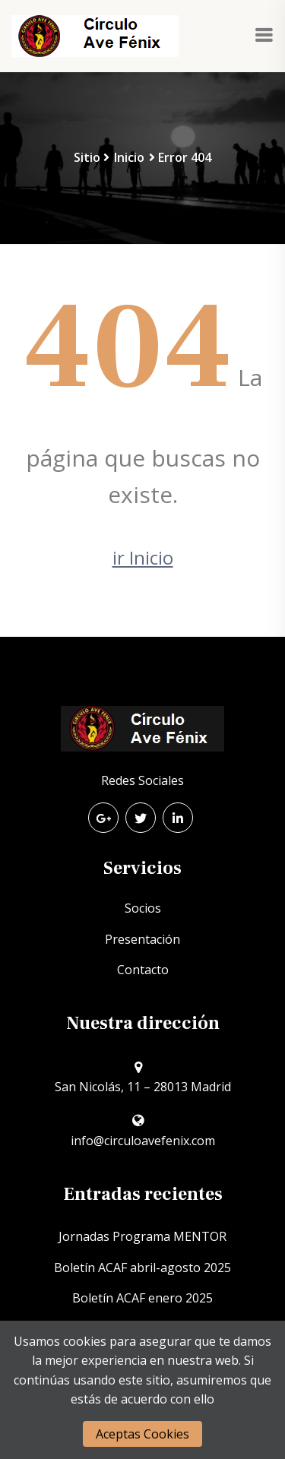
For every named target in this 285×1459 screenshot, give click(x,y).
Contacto (143, 969)
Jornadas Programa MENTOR (142, 1236)
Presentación (142, 939)
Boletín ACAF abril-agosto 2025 (142, 1267)
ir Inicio (142, 557)
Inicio (129, 157)
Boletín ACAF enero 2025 (142, 1298)
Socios (143, 908)
